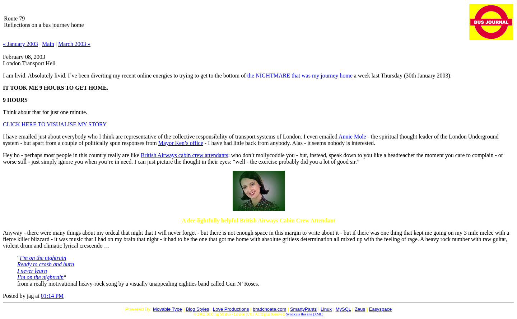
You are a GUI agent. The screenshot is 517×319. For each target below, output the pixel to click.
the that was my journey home (299, 75)
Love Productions (231, 309)
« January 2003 (20, 44)
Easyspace (380, 309)
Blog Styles (197, 309)
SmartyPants (303, 309)
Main (48, 44)
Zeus (360, 309)
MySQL (343, 309)
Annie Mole (352, 136)
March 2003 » (74, 44)
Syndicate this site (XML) (304, 314)
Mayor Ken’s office (180, 143)
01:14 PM (52, 296)
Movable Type (167, 309)
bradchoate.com (269, 309)
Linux (326, 309)
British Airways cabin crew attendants (184, 155)
